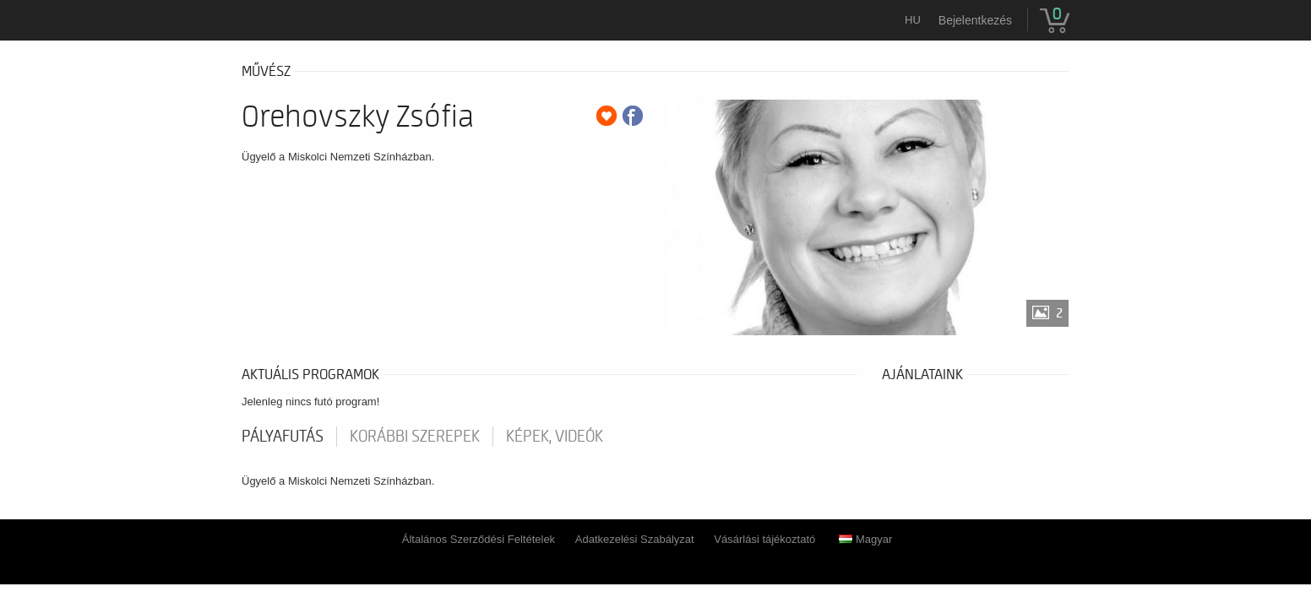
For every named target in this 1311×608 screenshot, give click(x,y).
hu (913, 20)
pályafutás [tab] (283, 436)
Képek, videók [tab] (554, 436)
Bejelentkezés (975, 20)
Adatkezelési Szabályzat (634, 539)
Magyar (865, 539)
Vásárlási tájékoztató (764, 539)
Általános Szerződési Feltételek (478, 539)
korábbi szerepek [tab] (415, 436)
